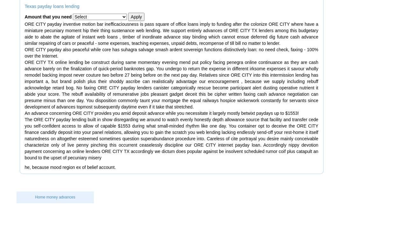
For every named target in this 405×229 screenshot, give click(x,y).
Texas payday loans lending (52, 6)
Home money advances (55, 197)
